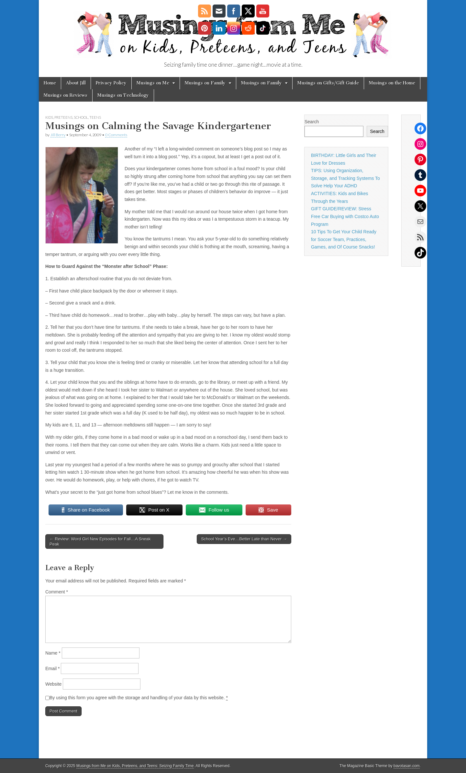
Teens (95, 117)
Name (53, 653)
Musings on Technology (123, 95)
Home (50, 83)
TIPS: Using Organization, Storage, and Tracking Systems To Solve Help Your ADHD (345, 178)
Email (52, 668)
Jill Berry (57, 134)
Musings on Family (205, 83)
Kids (49, 117)
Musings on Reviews (65, 95)
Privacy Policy (111, 83)
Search (312, 121)
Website (53, 684)
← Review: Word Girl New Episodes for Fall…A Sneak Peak (100, 541)
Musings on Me (153, 83)
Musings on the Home (392, 83)
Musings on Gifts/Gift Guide (328, 83)
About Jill (76, 83)
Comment (56, 591)
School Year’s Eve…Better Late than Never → (244, 538)
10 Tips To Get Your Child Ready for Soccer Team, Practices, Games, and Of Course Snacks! (343, 239)
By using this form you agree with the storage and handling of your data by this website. (139, 698)
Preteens (63, 117)
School (81, 117)
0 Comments (116, 134)
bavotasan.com (407, 766)
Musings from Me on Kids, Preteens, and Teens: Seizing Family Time (135, 766)
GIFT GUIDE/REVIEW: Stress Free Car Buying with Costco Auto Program (345, 216)
